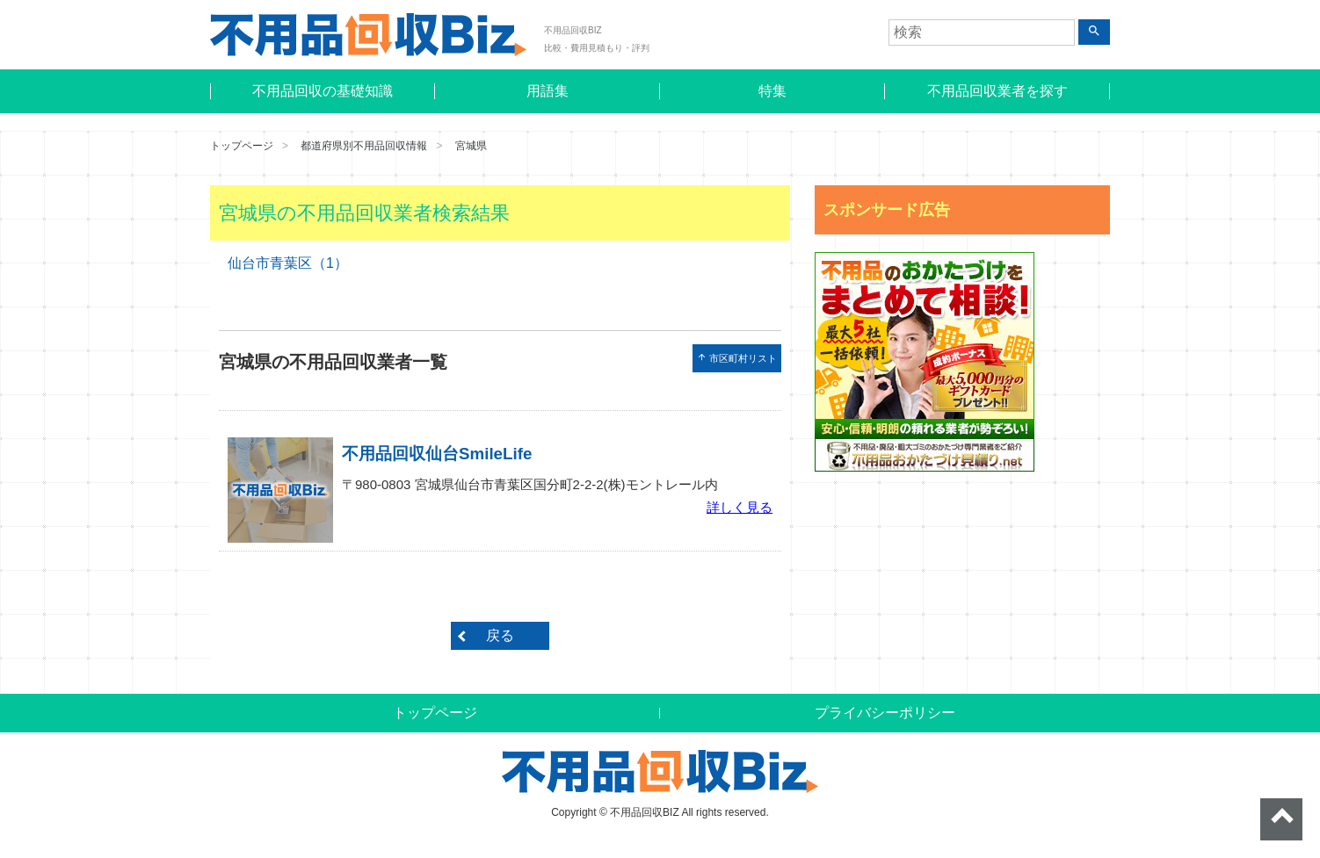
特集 (772, 90)
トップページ (241, 146)
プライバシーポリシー (885, 712)
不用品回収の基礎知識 (322, 90)
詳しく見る (739, 507)
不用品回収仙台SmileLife (437, 453)
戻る (500, 635)
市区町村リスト (737, 358)
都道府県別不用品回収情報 (364, 146)
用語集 (547, 90)
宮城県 (471, 146)
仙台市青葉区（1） (288, 263)
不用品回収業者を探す (997, 90)
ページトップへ (1281, 819)
